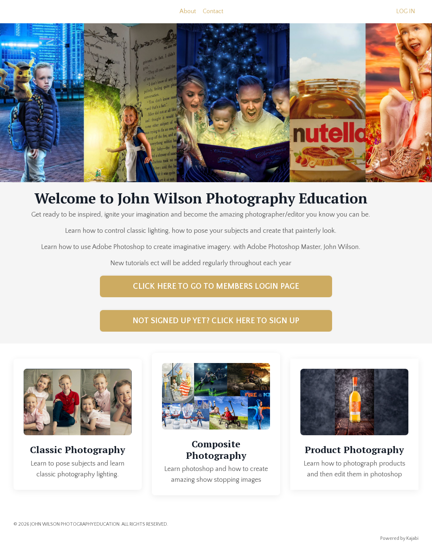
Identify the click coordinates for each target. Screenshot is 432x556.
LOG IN (405, 11)
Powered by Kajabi (399, 538)
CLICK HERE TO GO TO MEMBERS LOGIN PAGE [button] (216, 286)
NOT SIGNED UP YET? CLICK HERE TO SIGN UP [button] (216, 320)
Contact (213, 11)
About (188, 11)
